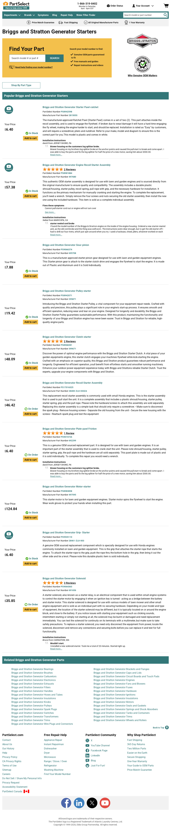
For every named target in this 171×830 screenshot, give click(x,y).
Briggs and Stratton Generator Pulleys (31, 705)
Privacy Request (10, 782)
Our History (8, 748)
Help (4, 752)
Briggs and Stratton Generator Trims (113, 716)
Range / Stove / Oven (55, 761)
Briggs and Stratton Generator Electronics (33, 680)
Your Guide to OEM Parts (140, 765)
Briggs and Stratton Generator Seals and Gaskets (120, 705)
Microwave (50, 757)
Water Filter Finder (85, 15)
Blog (54, 15)
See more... (50, 212)
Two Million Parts (136, 748)
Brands (28, 15)
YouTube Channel (98, 745)
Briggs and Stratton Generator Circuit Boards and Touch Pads (126, 676)
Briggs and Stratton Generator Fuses (113, 687)
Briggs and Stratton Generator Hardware (115, 691)
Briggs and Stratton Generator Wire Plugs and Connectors (42, 723)
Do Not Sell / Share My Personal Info (22, 778)
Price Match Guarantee (139, 769)
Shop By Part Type (21, 85)
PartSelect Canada (12, 791)
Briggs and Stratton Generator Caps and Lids (117, 672)
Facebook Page (96, 750)
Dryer (47, 752)
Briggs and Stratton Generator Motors (114, 702)
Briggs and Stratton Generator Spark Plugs (34, 709)
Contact (6, 740)
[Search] (165, 15)
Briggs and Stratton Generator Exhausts (32, 683)
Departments (10, 15)
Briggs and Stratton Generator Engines (114, 680)
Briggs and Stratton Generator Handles (32, 691)
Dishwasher (50, 748)
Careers (6, 774)
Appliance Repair (53, 740)
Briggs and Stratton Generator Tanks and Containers (122, 712)
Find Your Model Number (57, 774)
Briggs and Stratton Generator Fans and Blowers (119, 683)
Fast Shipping (134, 740)
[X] (92, 803)
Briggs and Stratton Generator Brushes (32, 672)
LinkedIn (93, 755)
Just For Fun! (95, 765)
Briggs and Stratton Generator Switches (32, 712)
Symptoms (43, 15)
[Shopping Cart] (166, 5)
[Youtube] (105, 803)
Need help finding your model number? (34, 67)
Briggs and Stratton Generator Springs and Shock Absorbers (126, 709)
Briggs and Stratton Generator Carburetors (33, 676)
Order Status (115, 5)
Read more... (56, 154)
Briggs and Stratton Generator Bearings (32, 669)
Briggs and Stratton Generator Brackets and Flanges (121, 669)
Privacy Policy (9, 757)
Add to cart (30, 138)
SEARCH (54, 58)
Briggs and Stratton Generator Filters (31, 687)
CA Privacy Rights (11, 761)
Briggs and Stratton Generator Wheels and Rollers (120, 720)
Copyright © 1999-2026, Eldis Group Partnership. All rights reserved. (85, 824)
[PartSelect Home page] (21, 5)
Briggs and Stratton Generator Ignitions (114, 694)
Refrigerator (50, 765)
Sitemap (6, 769)
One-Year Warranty (137, 761)
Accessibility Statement (14, 786)
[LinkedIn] (79, 803)
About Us (7, 744)
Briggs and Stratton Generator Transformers (34, 716)
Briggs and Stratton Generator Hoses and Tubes (37, 694)
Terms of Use (9, 765)
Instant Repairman (54, 744)
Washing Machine (53, 769)
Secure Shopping (136, 757)
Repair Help (67, 15)
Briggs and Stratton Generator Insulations (33, 698)
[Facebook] (66, 803)
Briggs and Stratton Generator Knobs (31, 702)
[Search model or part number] (145, 15)
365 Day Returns (136, 744)
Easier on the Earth (137, 752)
